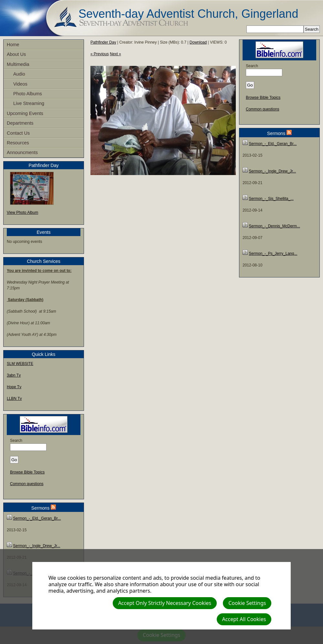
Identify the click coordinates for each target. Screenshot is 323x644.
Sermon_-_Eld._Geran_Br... (37, 518)
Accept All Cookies (244, 619)
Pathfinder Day (103, 42)
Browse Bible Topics (27, 472)
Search (16, 440)
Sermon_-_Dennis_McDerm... (274, 226)
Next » (115, 54)
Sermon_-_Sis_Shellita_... (271, 198)
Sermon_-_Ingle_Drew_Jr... (36, 546)
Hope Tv (14, 387)
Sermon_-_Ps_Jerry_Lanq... (273, 253)
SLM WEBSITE (20, 363)
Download (198, 42)
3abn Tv (14, 375)
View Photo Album (22, 212)
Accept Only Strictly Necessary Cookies (164, 603)
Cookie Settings (247, 603)
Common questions (26, 484)
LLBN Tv (14, 398)
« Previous (99, 54)
